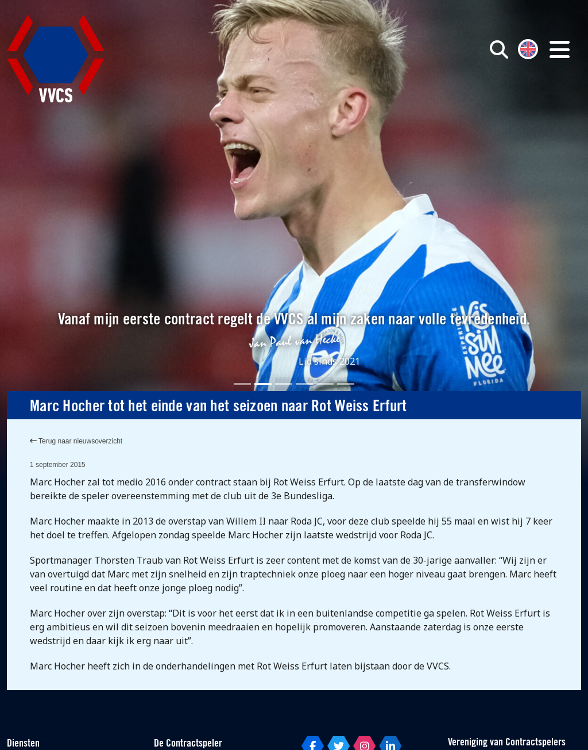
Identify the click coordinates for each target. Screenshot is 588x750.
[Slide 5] (325, 384)
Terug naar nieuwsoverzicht (76, 441)
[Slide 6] (345, 384)
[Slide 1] (242, 384)
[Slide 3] (283, 384)
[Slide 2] (263, 384)
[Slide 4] (304, 384)
